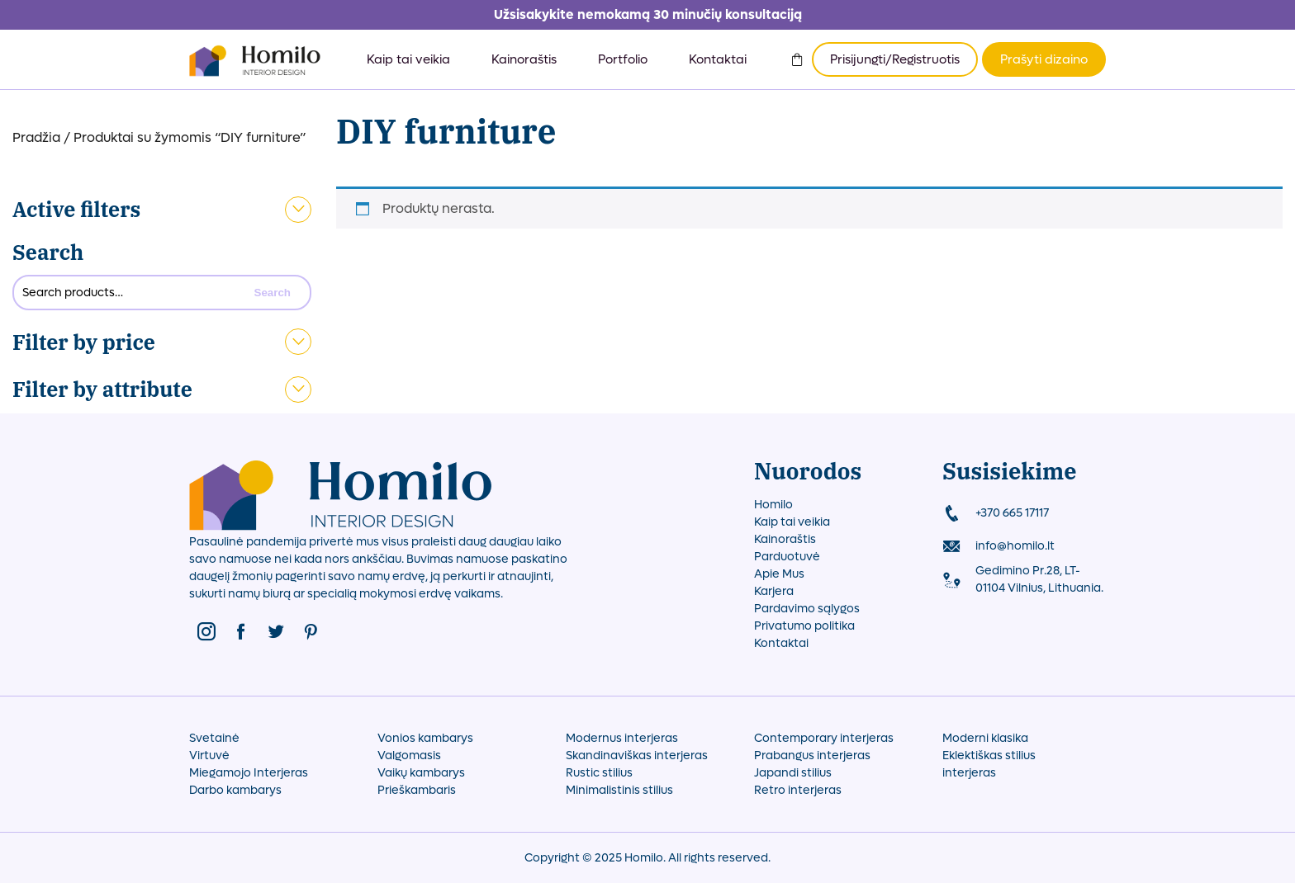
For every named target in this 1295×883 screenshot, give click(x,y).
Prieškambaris (416, 790)
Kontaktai (718, 59)
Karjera (774, 591)
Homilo (773, 504)
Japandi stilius (793, 773)
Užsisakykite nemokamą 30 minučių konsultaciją (648, 14)
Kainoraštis (524, 59)
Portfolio (623, 59)
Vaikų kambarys (421, 773)
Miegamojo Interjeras (248, 773)
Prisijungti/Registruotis (895, 59)
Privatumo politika (804, 626)
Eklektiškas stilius (989, 755)
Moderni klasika (985, 738)
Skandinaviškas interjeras (637, 755)
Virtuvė (209, 755)
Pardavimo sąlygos (807, 608)
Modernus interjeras (622, 738)
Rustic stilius (599, 773)
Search (47, 252)
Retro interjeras (798, 790)
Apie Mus (779, 574)
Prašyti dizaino (1044, 59)
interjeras (969, 773)
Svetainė (214, 738)
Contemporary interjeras (824, 738)
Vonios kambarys (425, 738)
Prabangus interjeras (812, 755)
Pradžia (36, 137)
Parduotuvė (787, 556)
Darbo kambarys (235, 790)
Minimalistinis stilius (619, 790)
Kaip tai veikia (408, 59)
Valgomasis (409, 755)
